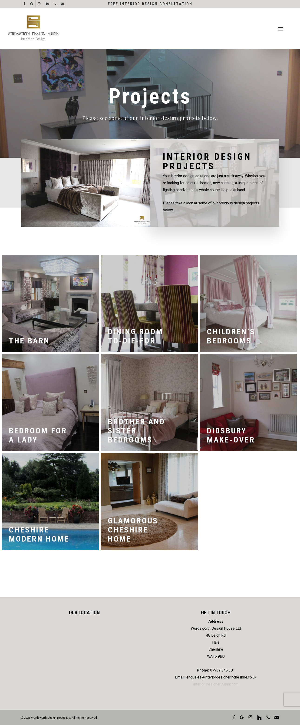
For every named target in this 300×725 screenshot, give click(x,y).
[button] (280, 28)
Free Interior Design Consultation (150, 4)
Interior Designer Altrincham (215, 684)
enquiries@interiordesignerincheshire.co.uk (221, 677)
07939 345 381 (222, 670)
